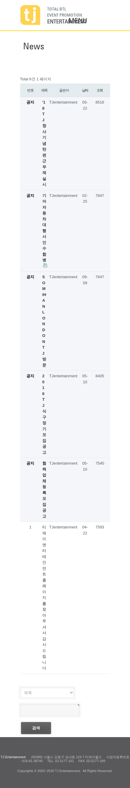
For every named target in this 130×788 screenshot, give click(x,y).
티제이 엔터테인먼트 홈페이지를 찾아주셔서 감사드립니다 (44, 597)
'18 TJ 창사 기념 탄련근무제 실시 (44, 143)
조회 (100, 90)
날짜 (85, 90)
